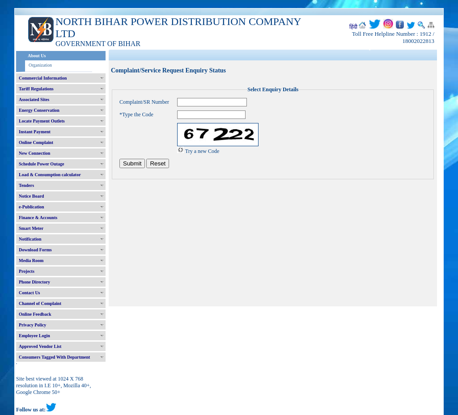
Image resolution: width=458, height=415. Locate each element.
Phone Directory (34, 281)
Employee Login (34, 335)
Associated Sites (34, 99)
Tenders (26, 185)
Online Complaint (36, 142)
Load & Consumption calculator (50, 174)
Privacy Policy (32, 324)
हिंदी (353, 27)
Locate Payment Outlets (42, 121)
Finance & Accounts (38, 217)
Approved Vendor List (40, 346)
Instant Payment (35, 131)
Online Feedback (35, 314)
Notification (30, 239)
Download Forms (35, 249)
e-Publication (31, 206)
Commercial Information (43, 78)
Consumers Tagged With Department (54, 357)
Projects (26, 271)
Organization (40, 65)
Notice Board (31, 196)
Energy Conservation (39, 110)
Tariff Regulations (36, 88)
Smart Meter (31, 228)
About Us (37, 55)
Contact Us (29, 292)
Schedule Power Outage (41, 163)
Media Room (31, 260)
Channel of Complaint (40, 303)
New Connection (34, 153)
